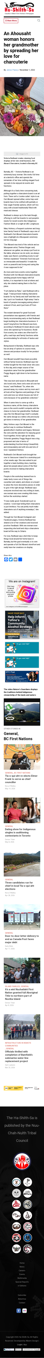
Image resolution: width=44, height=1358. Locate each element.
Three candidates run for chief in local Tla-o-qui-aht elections (19, 885)
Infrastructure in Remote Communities (18, 1044)
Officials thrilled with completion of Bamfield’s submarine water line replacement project (19, 1056)
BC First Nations (18, 738)
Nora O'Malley (10, 786)
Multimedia (22, 1278)
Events (22, 1274)
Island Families (12, 986)
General (11, 733)
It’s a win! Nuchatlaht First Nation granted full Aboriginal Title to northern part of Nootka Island (21, 994)
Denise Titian (10, 840)
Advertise (22, 1299)
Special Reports (22, 1282)
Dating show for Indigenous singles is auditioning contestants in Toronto (20, 832)
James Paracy (12, 70)
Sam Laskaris (10, 1065)
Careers (22, 1270)
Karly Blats (9, 946)
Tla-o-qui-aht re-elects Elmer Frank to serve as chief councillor (21, 779)
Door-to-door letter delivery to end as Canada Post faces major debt (22, 939)
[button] (22, 106)
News (22, 1267)
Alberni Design (32, 1341)
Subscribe (22, 1295)
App (25, 1344)
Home (22, 1263)
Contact (22, 1303)
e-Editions (22, 1286)
